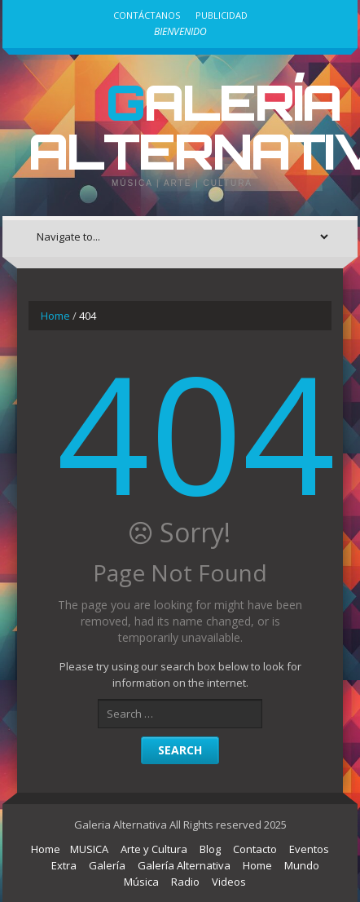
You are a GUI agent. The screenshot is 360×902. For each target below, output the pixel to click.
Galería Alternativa (184, 865)
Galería (107, 865)
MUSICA (89, 849)
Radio (185, 881)
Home (55, 315)
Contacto (255, 849)
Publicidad (221, 15)
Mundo (301, 865)
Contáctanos (146, 15)
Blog (210, 849)
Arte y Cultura (154, 849)
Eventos (309, 849)
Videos (229, 881)
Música (141, 881)
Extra (64, 865)
